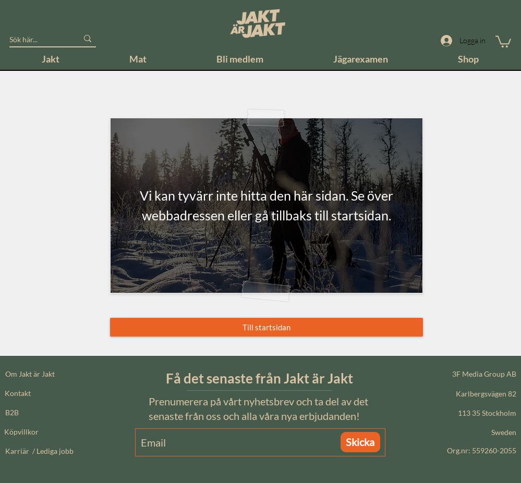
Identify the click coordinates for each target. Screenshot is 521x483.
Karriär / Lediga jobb (39, 451)
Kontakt (18, 393)
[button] (503, 40)
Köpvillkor (21, 431)
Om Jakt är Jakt (30, 373)
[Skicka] (360, 442)
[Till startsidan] (266, 327)
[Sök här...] (35, 39)
